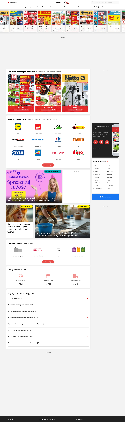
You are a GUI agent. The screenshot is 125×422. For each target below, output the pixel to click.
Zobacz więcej (48, 169)
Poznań (97, 176)
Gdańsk (109, 173)
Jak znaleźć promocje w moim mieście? (20, 309)
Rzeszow (109, 179)
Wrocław (97, 182)
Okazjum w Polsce (101, 166)
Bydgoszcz (110, 176)
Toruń (108, 193)
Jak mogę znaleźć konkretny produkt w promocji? (23, 347)
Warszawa (97, 170)
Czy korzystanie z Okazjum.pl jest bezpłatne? (22, 316)
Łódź (108, 170)
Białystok (97, 187)
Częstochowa (98, 193)
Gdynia (96, 190)
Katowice (97, 179)
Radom (109, 187)
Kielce (109, 184)
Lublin (96, 184)
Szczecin (109, 182)
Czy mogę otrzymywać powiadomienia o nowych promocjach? (27, 328)
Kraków (97, 173)
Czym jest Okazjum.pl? (15, 303)
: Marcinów (34, 76)
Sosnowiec (110, 190)
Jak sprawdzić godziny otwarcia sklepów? (21, 341)
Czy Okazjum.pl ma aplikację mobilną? (20, 335)
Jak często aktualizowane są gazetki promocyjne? (23, 322)
